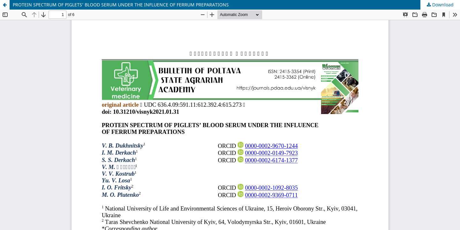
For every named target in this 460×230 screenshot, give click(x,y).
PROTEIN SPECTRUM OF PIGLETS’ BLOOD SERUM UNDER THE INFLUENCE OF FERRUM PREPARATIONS (121, 5)
